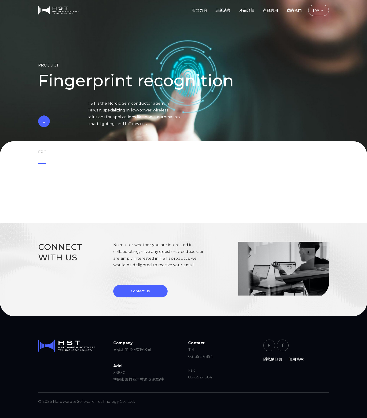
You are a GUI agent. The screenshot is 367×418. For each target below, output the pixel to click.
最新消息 (223, 10)
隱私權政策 (273, 359)
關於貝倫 (199, 10)
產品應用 (270, 10)
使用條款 (296, 359)
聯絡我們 (294, 10)
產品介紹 (246, 10)
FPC (42, 152)
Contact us (140, 291)
